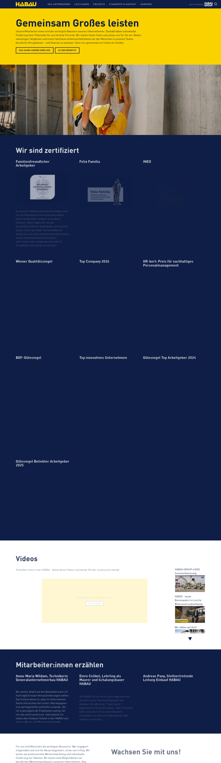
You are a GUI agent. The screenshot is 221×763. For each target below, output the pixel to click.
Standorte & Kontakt (122, 4)
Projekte (99, 4)
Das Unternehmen (59, 4)
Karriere (146, 4)
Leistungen (82, 4)
